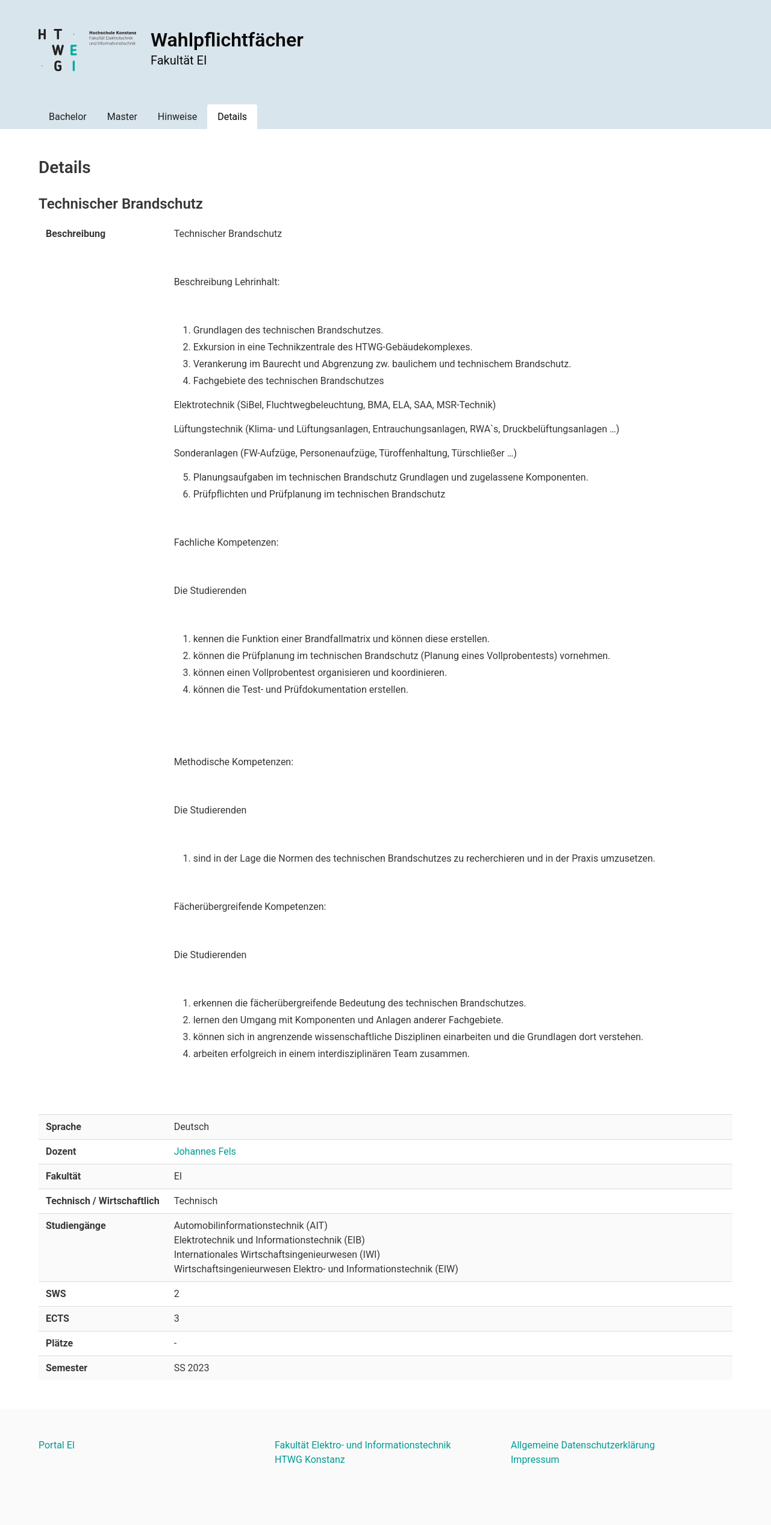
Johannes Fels (205, 1151)
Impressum (535, 1459)
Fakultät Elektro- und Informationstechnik (363, 1445)
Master (122, 116)
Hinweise (177, 116)
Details (232, 116)
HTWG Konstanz (310, 1459)
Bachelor (68, 116)
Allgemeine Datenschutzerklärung (583, 1445)
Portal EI (57, 1445)
